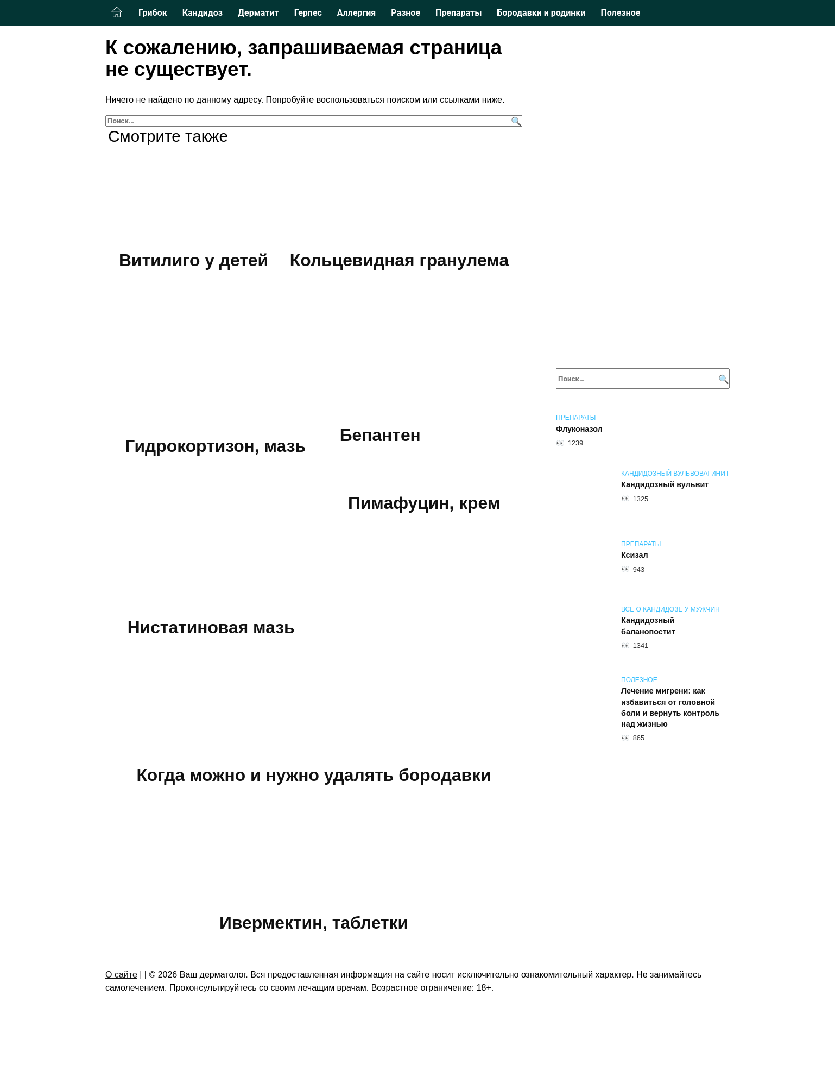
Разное (405, 13)
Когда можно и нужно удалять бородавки (313, 778)
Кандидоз (202, 13)
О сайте (121, 979)
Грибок (152, 13)
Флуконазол (579, 429)
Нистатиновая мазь (211, 629)
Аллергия (356, 13)
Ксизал (634, 555)
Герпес (308, 13)
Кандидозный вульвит (665, 485)
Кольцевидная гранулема (399, 260)
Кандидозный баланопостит (648, 626)
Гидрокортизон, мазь (216, 447)
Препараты (458, 13)
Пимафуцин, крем (424, 505)
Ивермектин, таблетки (314, 926)
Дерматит (258, 13)
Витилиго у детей (193, 260)
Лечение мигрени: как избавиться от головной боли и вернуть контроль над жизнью (670, 707)
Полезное (620, 13)
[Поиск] (515, 121)
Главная (117, 12)
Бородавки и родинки (541, 13)
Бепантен (380, 436)
